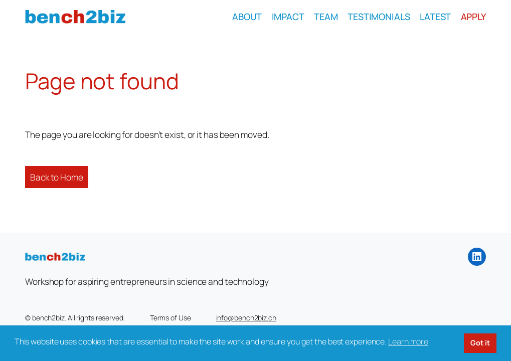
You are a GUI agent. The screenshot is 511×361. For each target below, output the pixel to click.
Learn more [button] (408, 341)
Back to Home (56, 177)
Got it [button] (479, 342)
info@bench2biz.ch (246, 317)
